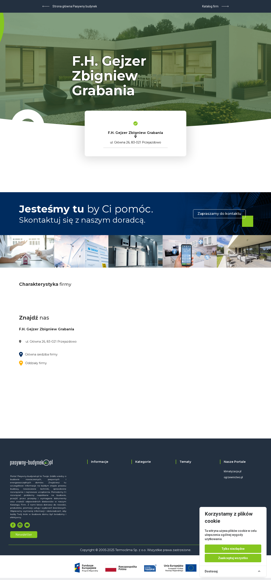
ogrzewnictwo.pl (233, 477)
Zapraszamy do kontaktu (219, 214)
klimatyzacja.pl (232, 471)
